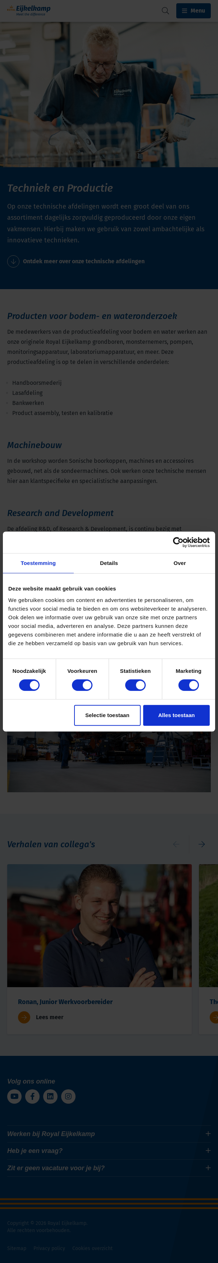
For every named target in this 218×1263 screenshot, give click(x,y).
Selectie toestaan (107, 715)
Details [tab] (109, 563)
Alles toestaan (176, 715)
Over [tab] (179, 563)
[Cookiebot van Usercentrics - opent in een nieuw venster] (178, 542)
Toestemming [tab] (38, 563)
